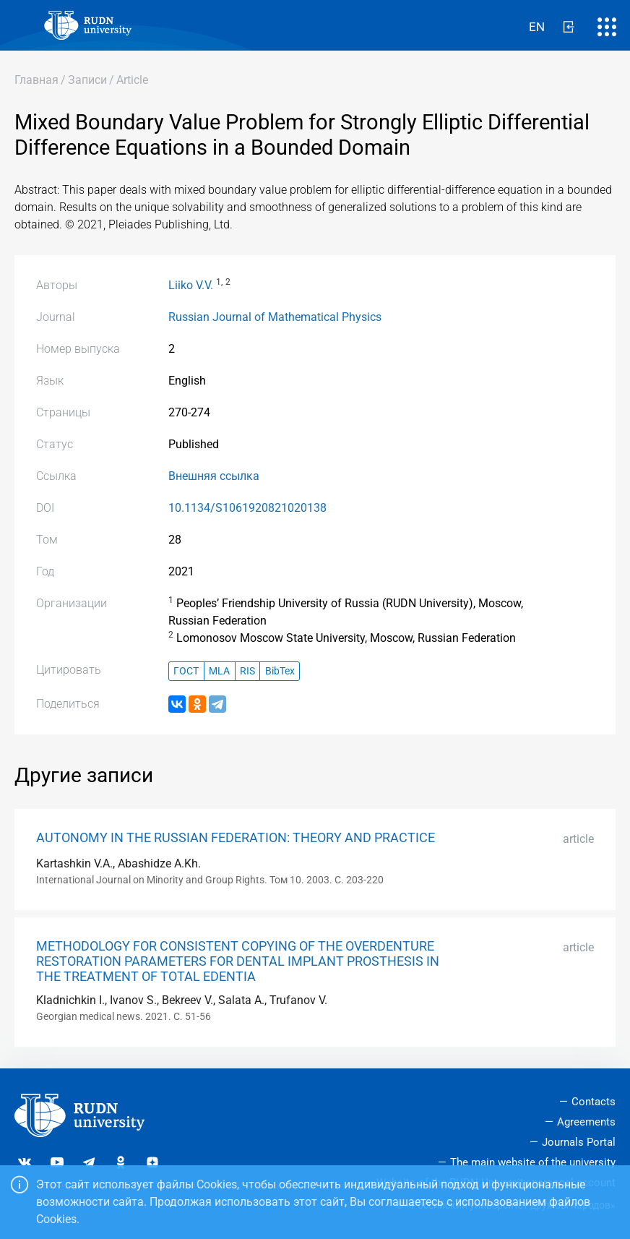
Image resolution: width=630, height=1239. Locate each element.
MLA (219, 671)
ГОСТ (186, 671)
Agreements (586, 1121)
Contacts (593, 1101)
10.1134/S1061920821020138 (247, 508)
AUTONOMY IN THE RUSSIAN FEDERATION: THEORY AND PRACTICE (235, 838)
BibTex (280, 671)
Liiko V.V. (190, 285)
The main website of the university (533, 1162)
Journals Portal (579, 1142)
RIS (247, 671)
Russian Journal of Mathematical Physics (274, 317)
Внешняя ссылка (213, 476)
